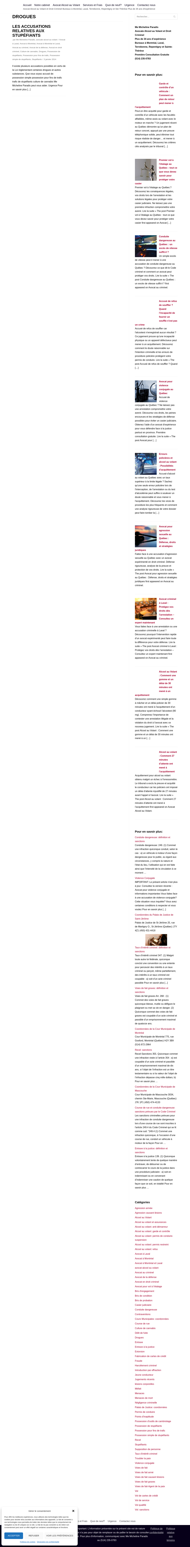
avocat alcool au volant (147, 1268)
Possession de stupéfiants (148, 1426)
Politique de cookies (28, 1542)
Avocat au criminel (20, 47)
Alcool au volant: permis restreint (152, 1244)
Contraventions (143, 1314)
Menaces (139, 1393)
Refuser (34, 1535)
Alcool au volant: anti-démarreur (151, 1227)
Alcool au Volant (143, 1217)
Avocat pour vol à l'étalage (148, 1286)
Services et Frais (92, 5)
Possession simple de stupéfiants (152, 1435)
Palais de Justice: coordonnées (151, 1407)
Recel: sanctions (143, 1050)
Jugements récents (144, 1379)
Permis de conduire (145, 1412)
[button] (73, 1510)
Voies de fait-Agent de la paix (150, 1486)
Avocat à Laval (142, 1254)
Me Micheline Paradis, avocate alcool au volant (36, 40)
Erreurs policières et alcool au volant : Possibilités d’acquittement (168, 462)
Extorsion (140, 1351)
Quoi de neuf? (113, 5)
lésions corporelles (144, 1384)
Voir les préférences (59, 1535)
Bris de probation (143, 1300)
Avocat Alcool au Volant (66, 5)
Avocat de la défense (38, 47)
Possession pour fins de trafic (36, 55)
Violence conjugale (144, 1463)
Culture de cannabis (29, 51)
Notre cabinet (42, 5)
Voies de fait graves (145, 1481)
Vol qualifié (140, 1505)
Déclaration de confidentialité (48, 1542)
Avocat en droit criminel (147, 1282)
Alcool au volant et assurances (150, 1222)
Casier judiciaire (143, 1305)
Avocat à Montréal (28, 44)
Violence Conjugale (145, 878)
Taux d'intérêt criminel (146, 1454)
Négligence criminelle (146, 1402)
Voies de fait (141, 1467)
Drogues (42, 51)
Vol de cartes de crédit (146, 1495)
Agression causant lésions (148, 1213)
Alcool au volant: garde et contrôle (152, 1231)
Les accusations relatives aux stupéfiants (31, 31)
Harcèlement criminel (146, 1365)
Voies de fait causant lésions (149, 1477)
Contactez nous (146, 5)
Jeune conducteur (144, 1375)
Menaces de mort (144, 1398)
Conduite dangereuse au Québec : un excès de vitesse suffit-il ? (168, 244)
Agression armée (143, 1208)
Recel (138, 1440)
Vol (136, 1491)
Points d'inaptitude (144, 1416)
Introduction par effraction (148, 1370)
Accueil (27, 5)
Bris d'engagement (144, 1291)
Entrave (139, 1342)
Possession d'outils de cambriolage (153, 1421)
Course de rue (142, 1323)
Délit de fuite (141, 1333)
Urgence (129, 5)
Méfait (138, 1388)
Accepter (14, 1535)
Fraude (138, 1361)
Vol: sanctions (142, 1509)
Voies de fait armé (144, 1472)
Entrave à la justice (144, 1347)
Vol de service (142, 1500)
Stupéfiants (37, 59)
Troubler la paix (143, 1458)
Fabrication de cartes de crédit (150, 1356)
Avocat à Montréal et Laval (48, 44)
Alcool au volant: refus (146, 1249)
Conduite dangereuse (146, 1309)
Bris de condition (143, 1296)
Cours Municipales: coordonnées (152, 1319)
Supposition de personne (148, 1449)
